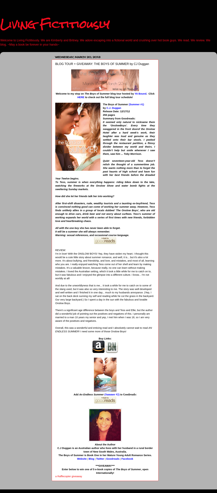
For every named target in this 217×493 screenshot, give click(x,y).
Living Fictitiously (55, 24)
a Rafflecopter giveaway (68, 476)
